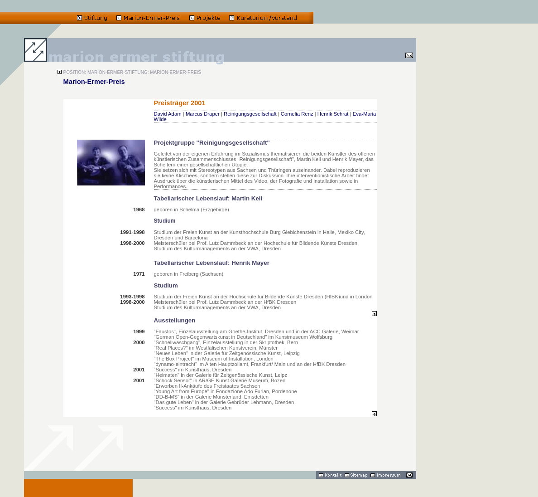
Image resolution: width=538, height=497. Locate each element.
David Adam (168, 114)
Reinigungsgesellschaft (250, 114)
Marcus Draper (203, 114)
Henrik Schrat (333, 114)
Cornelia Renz (297, 114)
